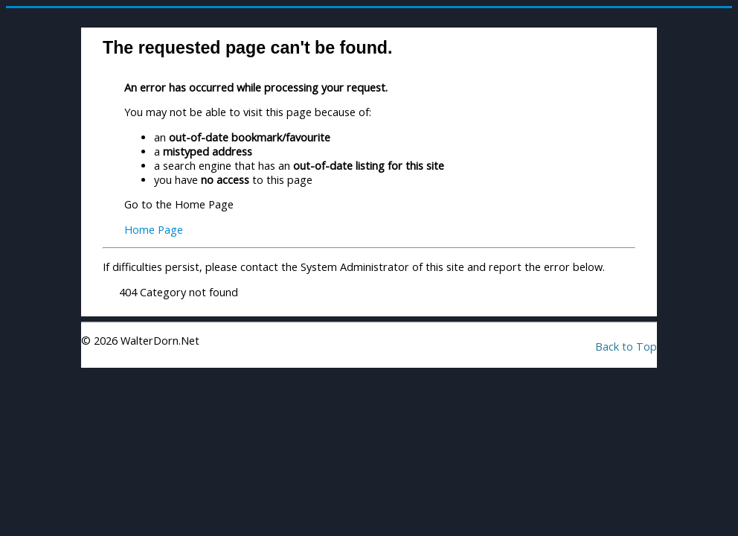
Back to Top (626, 346)
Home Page (153, 230)
